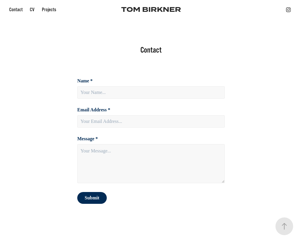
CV (32, 10)
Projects (49, 10)
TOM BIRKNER (151, 9)
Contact (16, 10)
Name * (85, 81)
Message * (87, 138)
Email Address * (93, 110)
